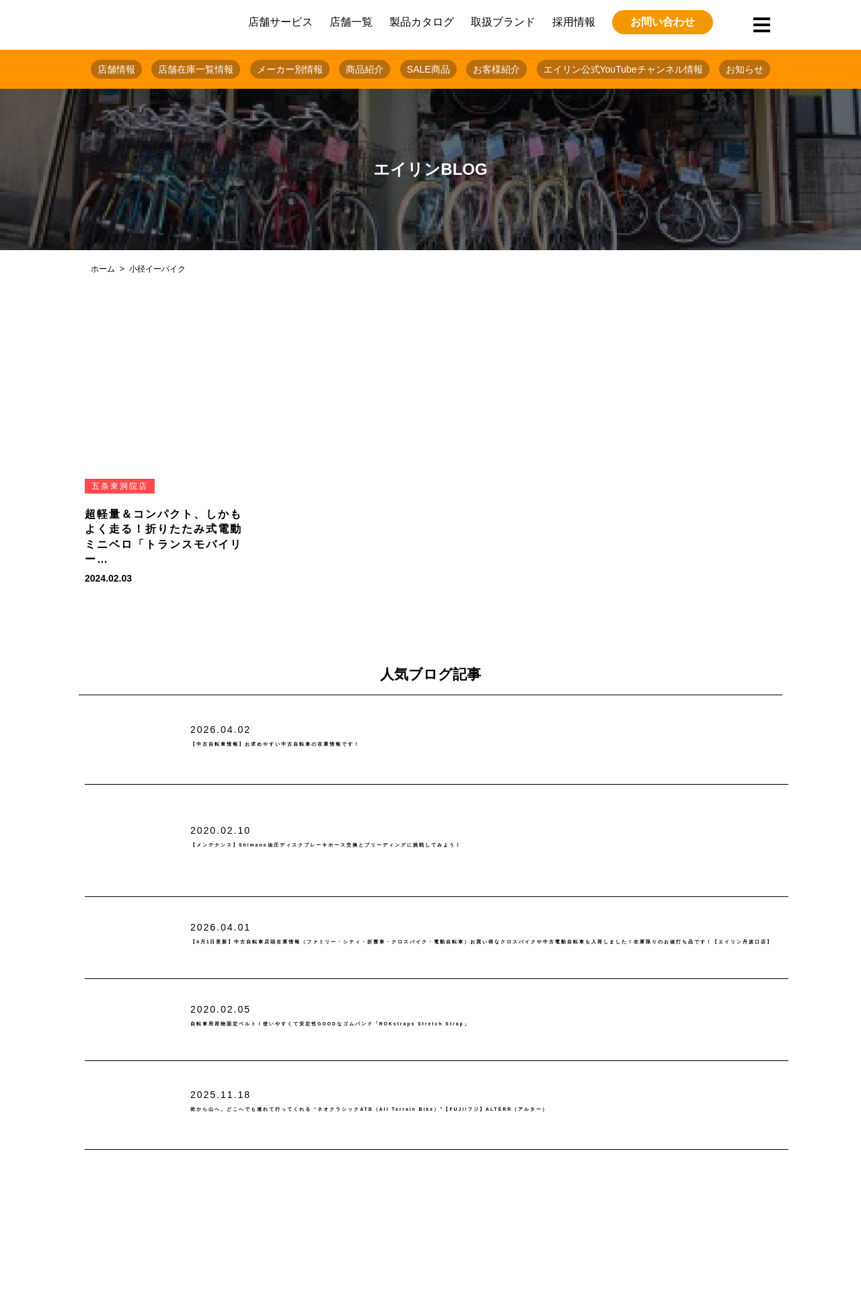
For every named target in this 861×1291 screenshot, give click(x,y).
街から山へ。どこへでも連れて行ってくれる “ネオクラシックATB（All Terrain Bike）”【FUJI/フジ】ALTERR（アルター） (477, 1109)
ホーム (103, 269)
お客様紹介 (496, 69)
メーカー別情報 (290, 69)
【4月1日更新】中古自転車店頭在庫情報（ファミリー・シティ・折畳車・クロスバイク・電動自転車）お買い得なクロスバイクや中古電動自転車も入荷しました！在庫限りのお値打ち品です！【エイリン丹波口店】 (488, 942)
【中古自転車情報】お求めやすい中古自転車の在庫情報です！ (359, 744)
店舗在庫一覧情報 (195, 69)
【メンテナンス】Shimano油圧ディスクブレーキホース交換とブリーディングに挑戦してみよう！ (460, 845)
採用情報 (573, 22)
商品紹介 (364, 69)
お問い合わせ (662, 22)
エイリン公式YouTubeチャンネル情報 (623, 69)
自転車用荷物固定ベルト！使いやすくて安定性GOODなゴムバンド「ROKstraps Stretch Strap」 (463, 1023)
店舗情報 (116, 69)
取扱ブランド (503, 22)
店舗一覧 (351, 22)
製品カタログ (421, 22)
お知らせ (744, 69)
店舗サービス (280, 22)
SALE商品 (428, 69)
